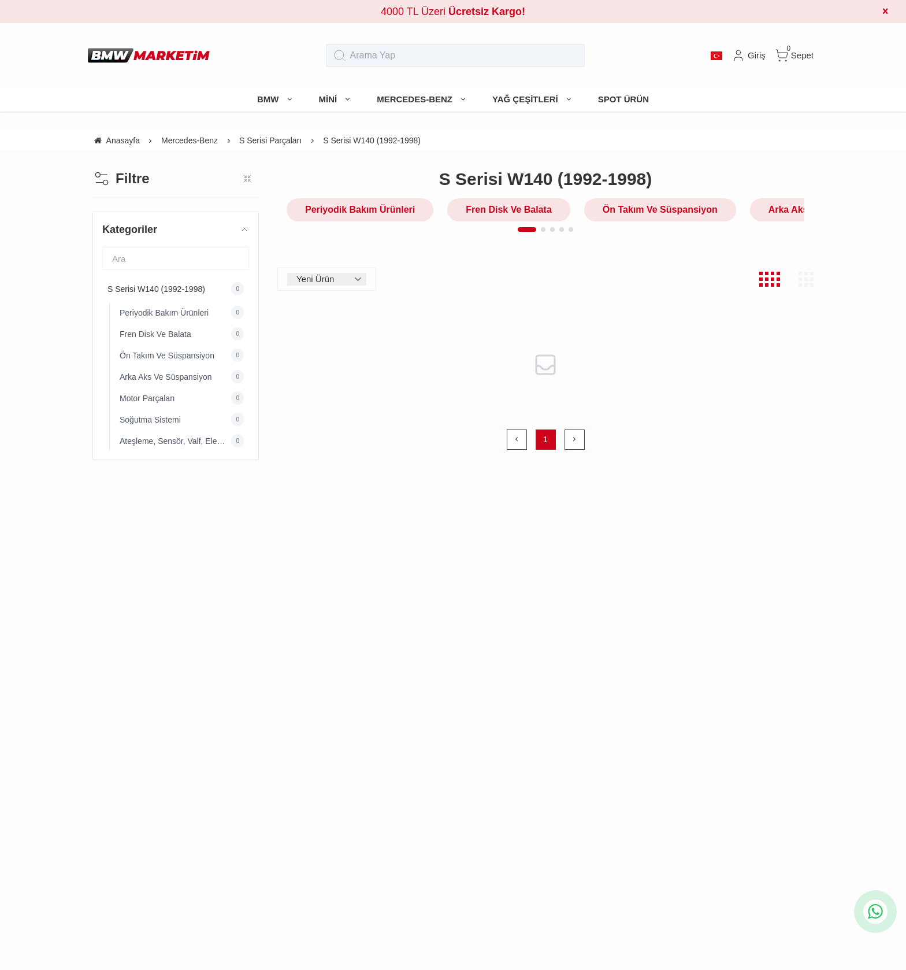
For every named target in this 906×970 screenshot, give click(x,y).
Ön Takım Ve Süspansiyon (660, 209)
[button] (527, 229)
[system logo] (149, 55)
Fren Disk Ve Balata (509, 209)
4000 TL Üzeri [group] (453, 11)
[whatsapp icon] (875, 911)
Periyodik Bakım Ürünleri (360, 209)
